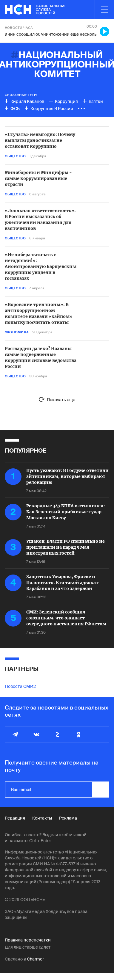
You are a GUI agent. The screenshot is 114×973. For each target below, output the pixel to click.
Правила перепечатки (28, 940)
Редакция (15, 818)
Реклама (68, 818)
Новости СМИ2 (20, 686)
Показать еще (61, 399)
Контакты (42, 818)
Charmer (35, 959)
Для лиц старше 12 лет (27, 947)
